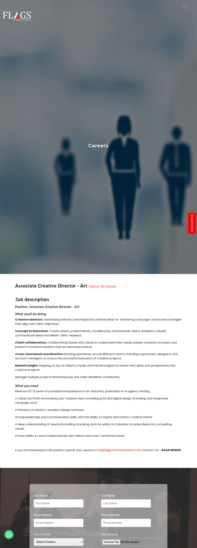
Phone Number (111, 515)
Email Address (44, 515)
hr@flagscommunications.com (120, 450)
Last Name (108, 495)
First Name (42, 496)
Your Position (43, 534)
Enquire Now (192, 223)
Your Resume (110, 534)
